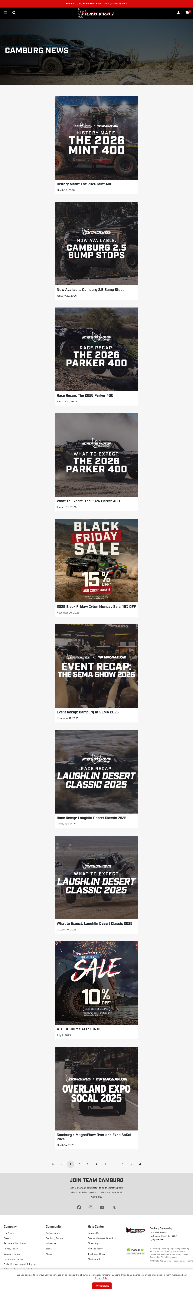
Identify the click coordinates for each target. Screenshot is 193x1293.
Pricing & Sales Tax (13, 1259)
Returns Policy (95, 1248)
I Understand (102, 1285)
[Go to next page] (131, 1164)
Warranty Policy (12, 1253)
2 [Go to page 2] (79, 1164)
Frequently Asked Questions (102, 1238)
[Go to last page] (140, 1164)
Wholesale (51, 1243)
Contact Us (93, 1233)
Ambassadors (53, 1233)
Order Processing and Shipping (20, 1264)
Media (49, 1253)
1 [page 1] (70, 1164)
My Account (94, 1259)
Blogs (49, 1248)
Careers (7, 1238)
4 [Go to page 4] (96, 1164)
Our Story (9, 1233)
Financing (93, 1243)
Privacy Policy (102, 1278)
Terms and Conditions (15, 1243)
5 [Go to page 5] (105, 1164)
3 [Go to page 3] (88, 1164)
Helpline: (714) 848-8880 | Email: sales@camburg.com (96, 4)
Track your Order (96, 1253)
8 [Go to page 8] (122, 1164)
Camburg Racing (54, 1238)
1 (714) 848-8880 (157, 1239)
